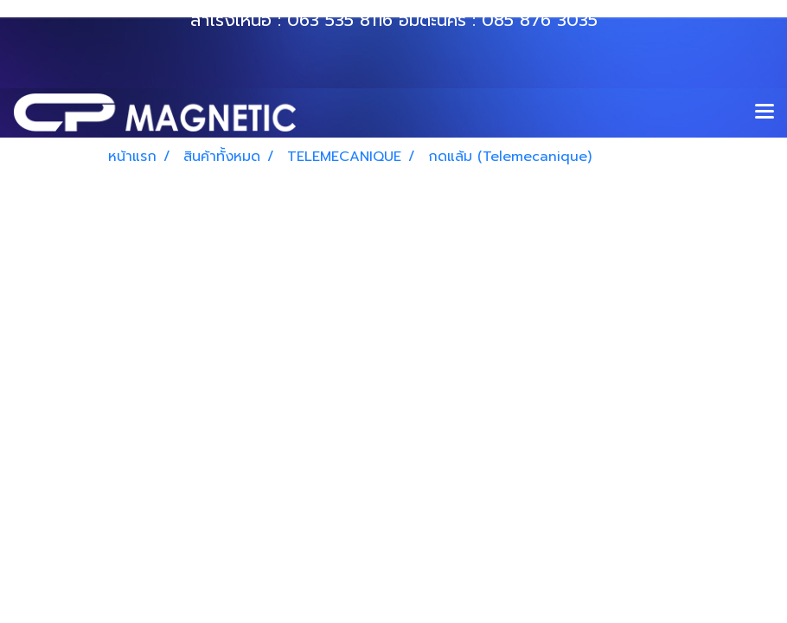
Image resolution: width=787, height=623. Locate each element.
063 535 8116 (340, 20)
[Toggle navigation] (764, 112)
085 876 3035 (540, 20)
